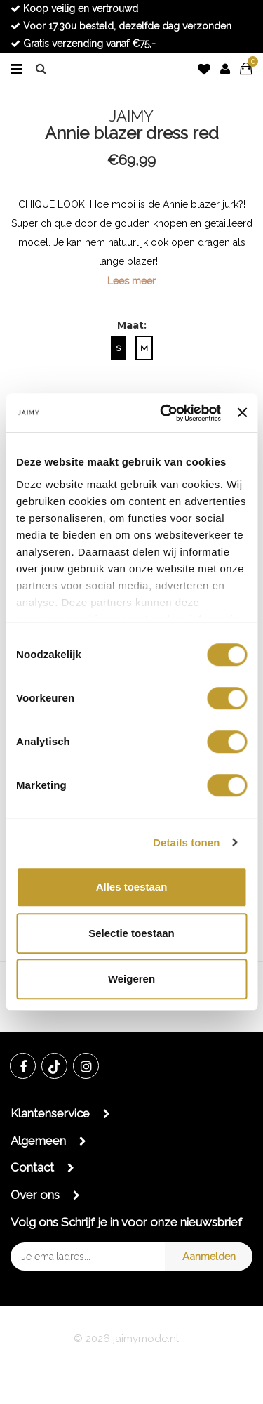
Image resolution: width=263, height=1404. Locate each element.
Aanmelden (209, 1256)
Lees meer (131, 281)
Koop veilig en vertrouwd (74, 8)
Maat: (132, 325)
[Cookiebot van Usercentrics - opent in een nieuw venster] (165, 413)
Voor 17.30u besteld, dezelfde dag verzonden (121, 26)
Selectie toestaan (131, 933)
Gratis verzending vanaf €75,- (83, 43)
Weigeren (131, 979)
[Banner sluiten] (242, 413)
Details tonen (186, 842)
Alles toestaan (132, 887)
